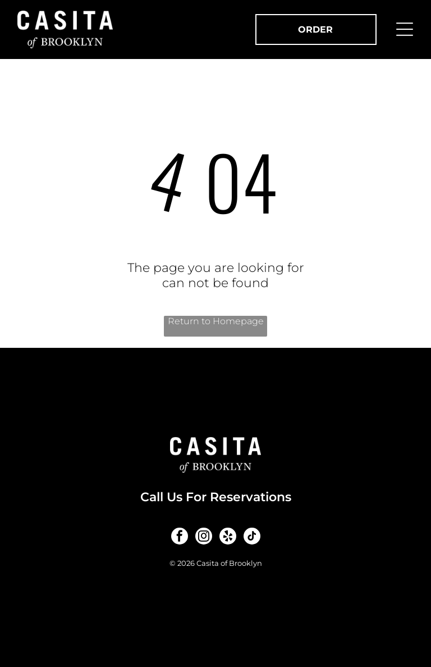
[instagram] (203, 537)
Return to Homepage (216, 321)
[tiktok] (252, 537)
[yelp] (227, 537)
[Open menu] (404, 29)
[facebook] (179, 537)
